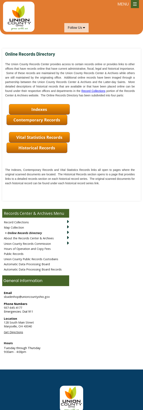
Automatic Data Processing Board (27, 264)
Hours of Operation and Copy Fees (27, 249)
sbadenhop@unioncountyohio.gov (27, 297)
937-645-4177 (13, 308)
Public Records (14, 254)
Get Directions (13, 332)
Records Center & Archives (28, 213)
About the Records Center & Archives (29, 238)
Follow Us (76, 27)
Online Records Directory (25, 233)
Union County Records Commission (27, 244)
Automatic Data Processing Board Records (33, 269)
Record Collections (16, 222)
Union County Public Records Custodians (31, 259)
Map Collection (14, 227)
